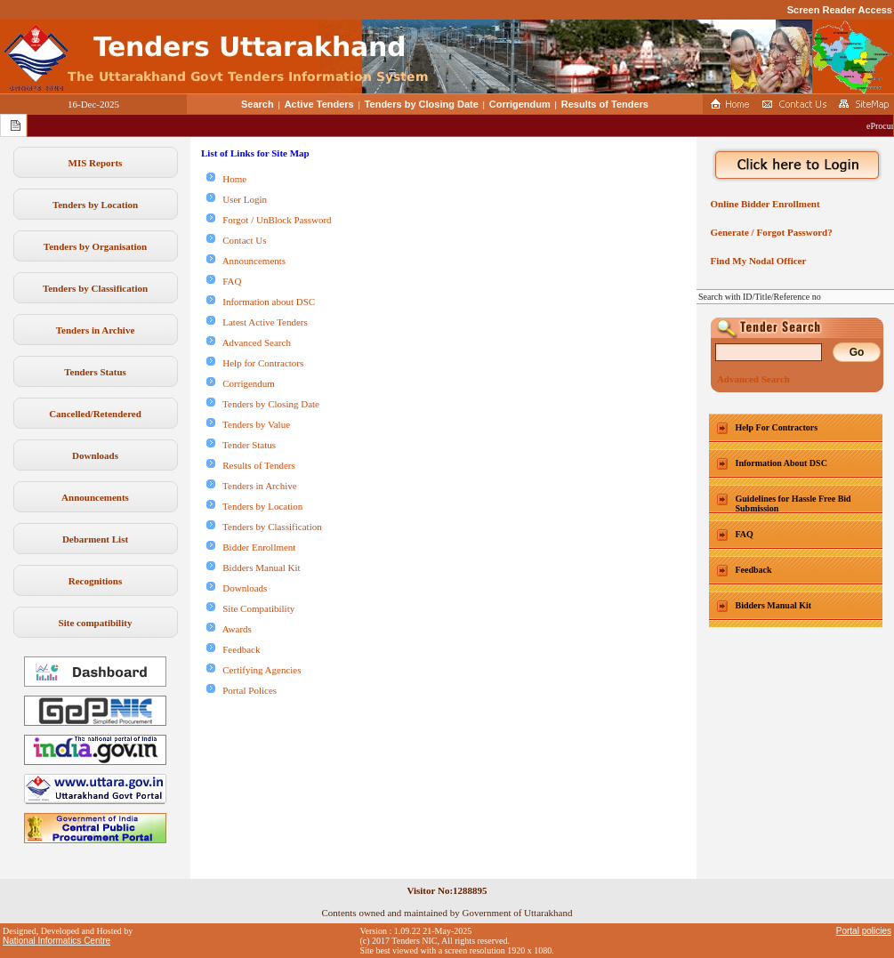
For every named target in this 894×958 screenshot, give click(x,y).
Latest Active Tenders (257, 322)
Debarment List (95, 539)
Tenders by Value (248, 424)
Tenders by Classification (95, 288)
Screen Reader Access (839, 9)
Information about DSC (260, 301)
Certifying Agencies (254, 669)
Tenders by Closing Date (422, 104)
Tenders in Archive (95, 330)
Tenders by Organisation (95, 246)
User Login (236, 199)
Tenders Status (95, 371)
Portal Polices (241, 690)
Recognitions (95, 581)
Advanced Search (248, 342)
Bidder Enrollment (250, 547)
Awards (229, 629)
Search (257, 104)
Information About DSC (781, 463)
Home (226, 178)
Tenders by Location (95, 204)
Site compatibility (96, 622)
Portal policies (863, 931)
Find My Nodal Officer (755, 260)
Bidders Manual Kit (253, 567)
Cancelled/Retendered (95, 413)
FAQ (223, 281)
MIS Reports (95, 162)
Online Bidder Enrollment (762, 203)
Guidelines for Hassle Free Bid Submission (793, 503)
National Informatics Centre (56, 941)
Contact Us (236, 240)
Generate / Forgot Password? (769, 232)
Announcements (95, 497)
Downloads (95, 455)
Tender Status (241, 444)
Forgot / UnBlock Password (269, 219)
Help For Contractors (777, 427)
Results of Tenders (604, 104)
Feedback (233, 649)
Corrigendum (520, 104)
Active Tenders (319, 104)
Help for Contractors (254, 363)
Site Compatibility (250, 608)
